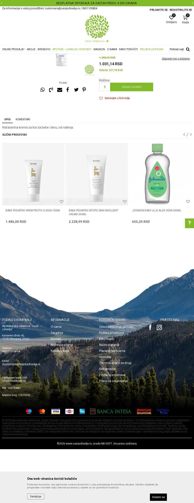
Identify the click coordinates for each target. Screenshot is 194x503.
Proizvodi (45, 56)
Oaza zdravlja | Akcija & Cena (19, 56)
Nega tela (99, 56)
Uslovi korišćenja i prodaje (116, 380)
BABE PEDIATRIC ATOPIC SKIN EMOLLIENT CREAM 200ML (93, 266)
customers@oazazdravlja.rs (21, 418)
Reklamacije (107, 422)
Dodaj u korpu (132, 140)
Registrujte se (181, 9)
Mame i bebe (61, 56)
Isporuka (105, 410)
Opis (7, 173)
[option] (97, 3)
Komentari (23, 173)
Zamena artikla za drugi (115, 416)
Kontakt (56, 392)
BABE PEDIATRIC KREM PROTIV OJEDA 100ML (33, 264)
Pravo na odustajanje (113, 434)
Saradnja (57, 386)
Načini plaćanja (109, 398)
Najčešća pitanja (62, 398)
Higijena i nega (81, 56)
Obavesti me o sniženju (176, 112)
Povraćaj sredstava (112, 428)
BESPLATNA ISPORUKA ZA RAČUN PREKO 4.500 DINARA (96, 3)
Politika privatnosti (111, 386)
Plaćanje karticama (112, 404)
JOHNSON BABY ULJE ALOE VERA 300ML (156, 264)
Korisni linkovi (60, 404)
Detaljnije (35, 496)
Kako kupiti (106, 392)
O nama (56, 380)
